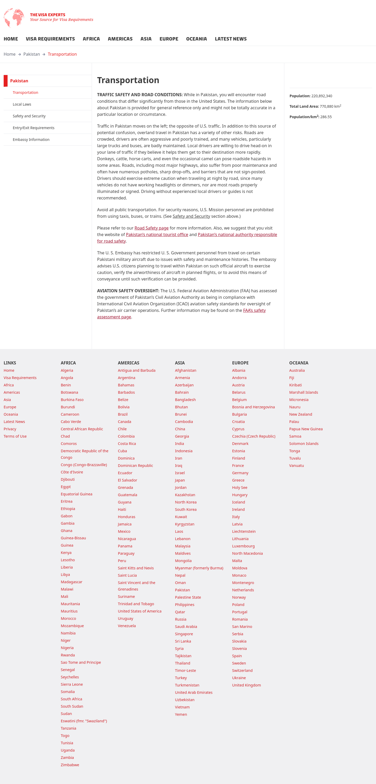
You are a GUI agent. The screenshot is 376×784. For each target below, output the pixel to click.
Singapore (184, 633)
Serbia (237, 633)
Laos (179, 531)
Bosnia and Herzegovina (253, 406)
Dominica (126, 458)
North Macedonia (247, 553)
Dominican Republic (135, 465)
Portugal (239, 611)
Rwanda (68, 655)
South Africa (71, 698)
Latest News (14, 421)
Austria (238, 384)
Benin (66, 384)
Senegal (68, 669)
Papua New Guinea (306, 428)
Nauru (295, 406)
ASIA (146, 39)
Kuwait (181, 516)
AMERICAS (120, 39)
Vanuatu (296, 465)
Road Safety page (151, 228)
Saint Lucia (127, 575)
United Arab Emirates (194, 692)
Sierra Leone (72, 684)
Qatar (180, 611)
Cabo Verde (71, 421)
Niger (66, 640)
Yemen (181, 714)
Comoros (69, 443)
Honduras (127, 516)
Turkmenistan (187, 685)
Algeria (67, 370)
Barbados (126, 392)
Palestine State (188, 597)
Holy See (239, 487)
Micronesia (299, 399)
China (180, 428)
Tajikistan (183, 655)
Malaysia (182, 545)
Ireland (238, 509)
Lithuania (240, 538)
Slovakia (239, 641)
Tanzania (68, 728)
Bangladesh (185, 399)
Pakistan (32, 54)
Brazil (123, 414)
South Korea (186, 509)
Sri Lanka (183, 641)
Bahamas (126, 384)
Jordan (180, 487)
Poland (238, 604)
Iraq (178, 465)
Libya (65, 574)
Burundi (68, 406)
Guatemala (127, 494)
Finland (238, 458)
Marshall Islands (303, 392)
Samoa (295, 436)
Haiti (122, 509)
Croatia (238, 421)
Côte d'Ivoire (72, 472)
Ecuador (125, 472)
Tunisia (67, 742)
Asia (7, 399)
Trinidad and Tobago (136, 603)
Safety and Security (29, 115)
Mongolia (183, 560)
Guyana (125, 502)
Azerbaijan (184, 384)
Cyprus (238, 428)
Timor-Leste (185, 670)
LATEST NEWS (231, 39)
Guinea (67, 545)
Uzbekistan (185, 699)
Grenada (125, 487)
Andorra (239, 377)
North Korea (186, 502)
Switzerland (242, 670)
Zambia (67, 757)
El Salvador (127, 480)
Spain (237, 655)
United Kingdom (246, 685)
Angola (67, 377)
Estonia (238, 450)
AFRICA (91, 39)
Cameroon (70, 414)
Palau (294, 421)
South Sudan (72, 706)
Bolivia (124, 406)
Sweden (239, 663)
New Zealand (300, 414)
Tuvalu (295, 458)
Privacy (10, 428)
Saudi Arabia (186, 626)
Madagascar (72, 581)
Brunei (181, 414)
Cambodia (184, 421)
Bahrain (182, 392)
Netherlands (243, 589)
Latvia (237, 524)
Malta (237, 560)
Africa (9, 384)
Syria (179, 648)
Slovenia (239, 648)
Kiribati (295, 384)
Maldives (183, 553)
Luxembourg (243, 545)
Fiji (291, 377)
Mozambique (72, 625)
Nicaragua (127, 538)
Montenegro (243, 582)
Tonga (294, 450)
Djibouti (68, 479)
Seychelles (70, 676)
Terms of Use (15, 436)
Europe (10, 406)
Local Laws (22, 104)
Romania (240, 619)
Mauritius (69, 611)
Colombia (126, 436)
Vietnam (182, 707)
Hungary (240, 494)
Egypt (66, 486)
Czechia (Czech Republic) (253, 436)
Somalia (68, 691)
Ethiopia (68, 508)
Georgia (182, 436)
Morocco (68, 618)
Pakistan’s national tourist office (157, 234)
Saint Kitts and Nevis (136, 567)
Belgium (239, 399)
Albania (238, 370)
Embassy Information (31, 139)
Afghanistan (185, 370)
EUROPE (169, 39)
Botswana (69, 392)
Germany (240, 472)
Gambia (68, 523)
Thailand (182, 663)
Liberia (67, 567)
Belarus (238, 392)
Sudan (66, 713)
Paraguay (126, 553)
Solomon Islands (304, 443)
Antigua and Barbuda (137, 370)
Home (10, 54)
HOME (11, 39)
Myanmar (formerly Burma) (199, 567)
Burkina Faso (72, 399)
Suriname (126, 596)
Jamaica (125, 524)
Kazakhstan (185, 494)
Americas (12, 392)
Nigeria (67, 647)
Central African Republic (82, 428)
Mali (64, 596)
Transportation (62, 54)
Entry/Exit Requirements (33, 127)
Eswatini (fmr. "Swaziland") (84, 720)
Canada (124, 421)
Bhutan (181, 406)
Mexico (124, 531)
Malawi (67, 589)
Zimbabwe (70, 764)
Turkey (181, 677)
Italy (236, 516)
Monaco (239, 575)
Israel (180, 472)
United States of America (140, 611)
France (238, 465)
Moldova (239, 567)
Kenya (66, 552)
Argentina (127, 377)
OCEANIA (196, 39)
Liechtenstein (244, 531)
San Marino (242, 626)
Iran (178, 458)
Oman (180, 582)
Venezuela (127, 625)
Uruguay (125, 618)
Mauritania (70, 603)
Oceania (11, 414)
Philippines (184, 604)
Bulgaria (239, 414)
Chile (122, 428)
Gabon (67, 515)
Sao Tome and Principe (81, 662)
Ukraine (239, 677)
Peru (122, 560)
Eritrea (67, 501)
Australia (297, 370)
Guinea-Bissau (73, 537)
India (179, 443)
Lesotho (68, 559)
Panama (125, 545)
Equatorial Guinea (76, 493)
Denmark (240, 443)
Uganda (68, 750)
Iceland (238, 502)
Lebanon (182, 538)
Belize (123, 399)
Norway (239, 597)
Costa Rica (127, 443)
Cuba (122, 450)
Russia (180, 619)
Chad (65, 436)
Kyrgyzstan (184, 524)
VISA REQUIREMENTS (50, 39)
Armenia (182, 377)
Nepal (180, 575)
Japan (180, 480)
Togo (65, 735)
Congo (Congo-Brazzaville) (84, 464)
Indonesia (183, 450)
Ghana (66, 530)
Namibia (68, 633)
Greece (238, 480)
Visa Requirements (20, 377)
